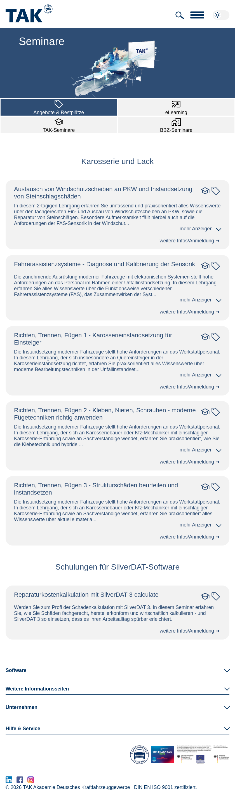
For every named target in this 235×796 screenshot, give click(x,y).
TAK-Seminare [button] (59, 124)
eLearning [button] (176, 106)
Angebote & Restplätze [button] (59, 106)
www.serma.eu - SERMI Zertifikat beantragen (88, 781)
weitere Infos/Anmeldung (187, 241)
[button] (180, 15)
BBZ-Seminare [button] (176, 124)
